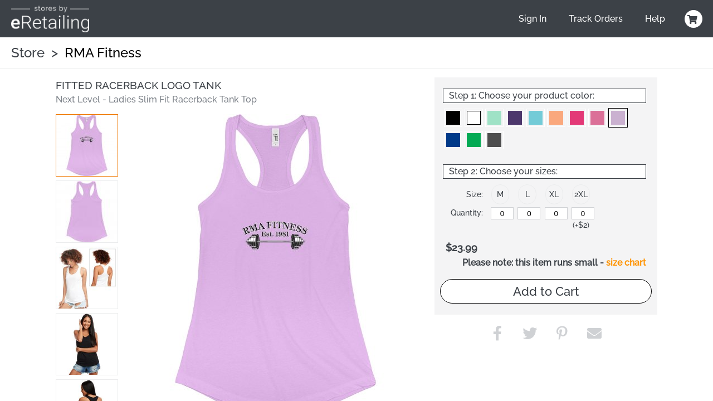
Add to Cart (546, 291)
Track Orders (596, 18)
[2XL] (583, 213)
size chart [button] (626, 262)
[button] (87, 145)
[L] (528, 213)
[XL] (556, 213)
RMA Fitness (103, 53)
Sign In (532, 18)
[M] (502, 213)
